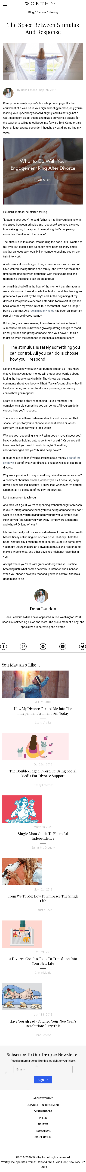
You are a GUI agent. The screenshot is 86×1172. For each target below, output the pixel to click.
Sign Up (43, 1080)
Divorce (41, 12)
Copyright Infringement (43, 1105)
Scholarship (43, 1137)
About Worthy (43, 1098)
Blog (31, 12)
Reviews (43, 1124)
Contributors (43, 1111)
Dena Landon (29, 90)
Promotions (43, 1131)
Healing (53, 12)
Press (43, 1118)
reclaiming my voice (42, 310)
